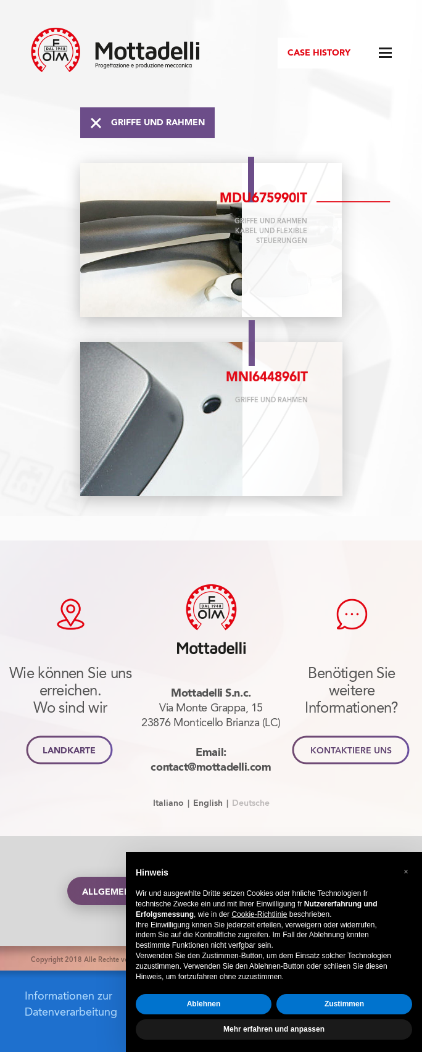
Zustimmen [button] (344, 1004)
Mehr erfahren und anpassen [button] (274, 1029)
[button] (406, 872)
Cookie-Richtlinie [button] (259, 914)
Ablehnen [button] (204, 1004)
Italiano (168, 803)
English (208, 803)
